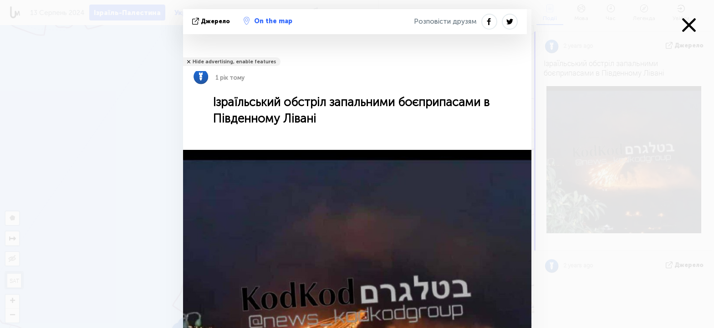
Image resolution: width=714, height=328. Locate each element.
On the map (268, 21)
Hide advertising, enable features (234, 62)
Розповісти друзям (445, 21)
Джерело (212, 21)
